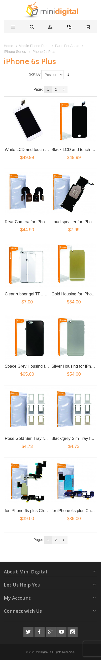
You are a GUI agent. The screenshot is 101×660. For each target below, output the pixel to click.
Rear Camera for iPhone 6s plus (34, 221)
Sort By (35, 74)
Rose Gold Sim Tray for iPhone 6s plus (40, 438)
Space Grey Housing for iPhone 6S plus (41, 366)
